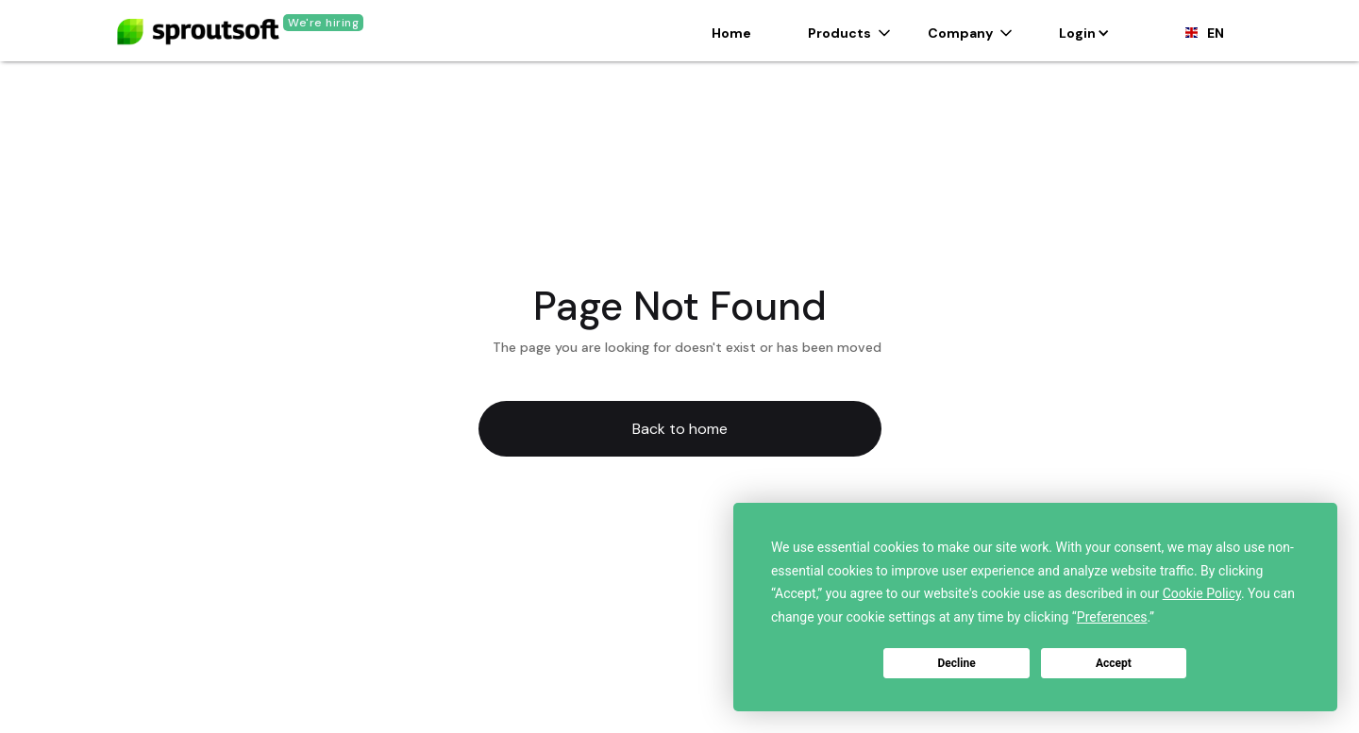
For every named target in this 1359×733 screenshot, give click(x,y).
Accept (1114, 663)
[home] (198, 24)
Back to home (680, 429)
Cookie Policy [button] (1202, 593)
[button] (849, 33)
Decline (957, 663)
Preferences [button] (1112, 617)
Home (731, 33)
